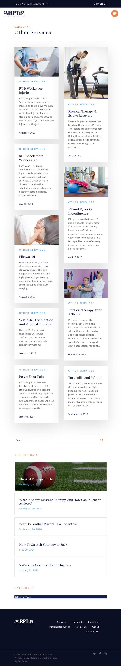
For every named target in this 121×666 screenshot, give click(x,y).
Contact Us (100, 3)
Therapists (77, 621)
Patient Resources (59, 626)
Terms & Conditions (41, 657)
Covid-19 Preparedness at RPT (32, 3)
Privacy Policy (21, 657)
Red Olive (22, 661)
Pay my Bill (81, 626)
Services (61, 621)
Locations (93, 621)
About (95, 626)
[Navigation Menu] (114, 13)
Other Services (32, 81)
